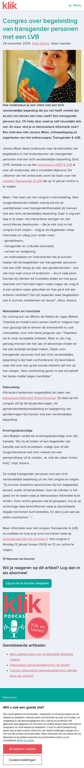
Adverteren (10, 697)
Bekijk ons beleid (25, 740)
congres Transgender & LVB (22, 181)
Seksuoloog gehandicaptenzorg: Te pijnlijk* (40, 665)
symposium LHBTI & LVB (54, 165)
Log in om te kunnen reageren (27, 583)
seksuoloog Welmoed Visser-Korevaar (29, 398)
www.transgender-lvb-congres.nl (25, 539)
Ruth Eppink (40, 43)
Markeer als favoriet (19, 559)
